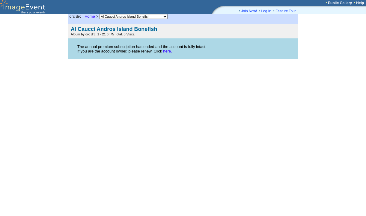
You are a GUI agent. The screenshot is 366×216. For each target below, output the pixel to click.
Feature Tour (285, 11)
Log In (266, 11)
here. (167, 51)
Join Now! (249, 11)
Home (90, 16)
